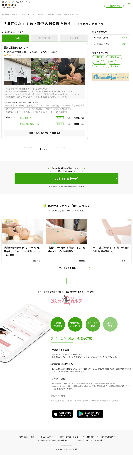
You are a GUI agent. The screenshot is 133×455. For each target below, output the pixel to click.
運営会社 (98, 440)
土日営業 (98, 57)
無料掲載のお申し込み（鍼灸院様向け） (54, 440)
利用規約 (90, 437)
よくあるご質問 (47, 437)
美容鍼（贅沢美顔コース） (29, 124)
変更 (123, 38)
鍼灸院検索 (115, 6)
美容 (97, 62)
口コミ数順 (74, 38)
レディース (99, 66)
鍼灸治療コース (25, 118)
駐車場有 (114, 66)
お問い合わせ (82, 440)
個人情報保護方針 (108, 437)
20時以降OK (114, 57)
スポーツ (109, 62)
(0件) (20, 55)
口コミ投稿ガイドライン (70, 437)
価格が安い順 (44, 38)
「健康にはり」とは (26, 437)
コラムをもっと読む (66, 268)
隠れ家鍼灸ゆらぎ (16, 47)
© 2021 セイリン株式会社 (66, 449)
